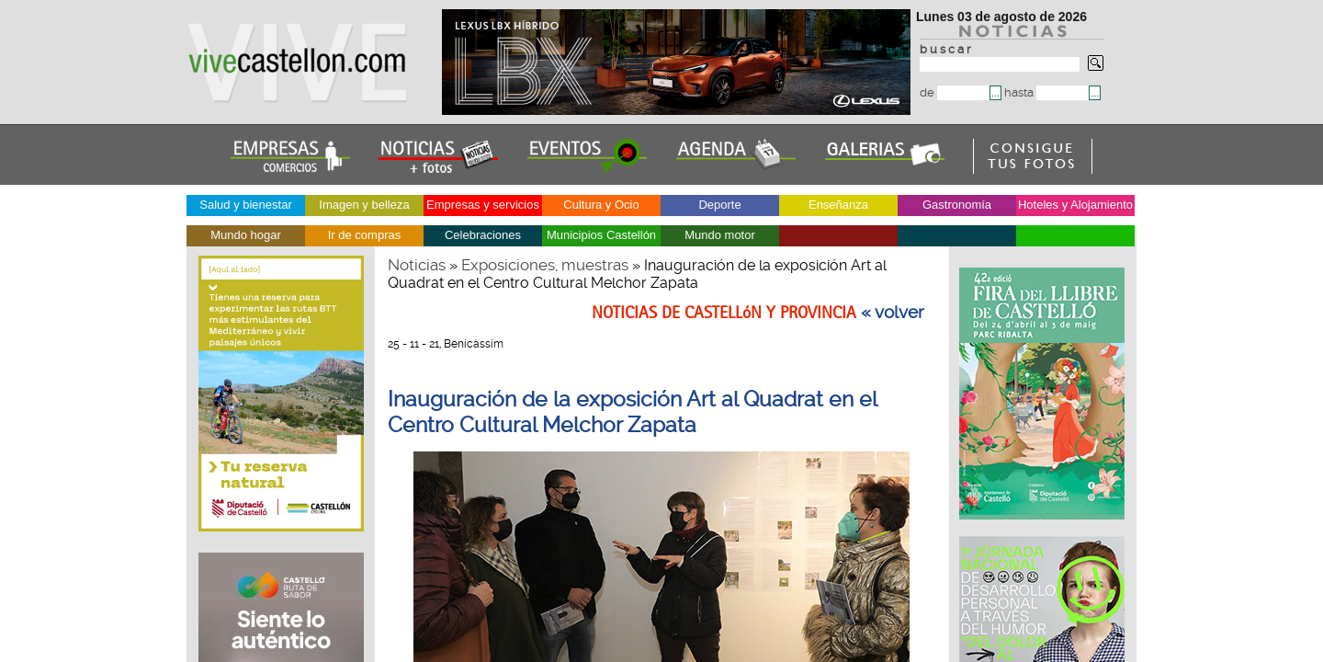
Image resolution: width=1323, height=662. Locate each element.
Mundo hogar (245, 235)
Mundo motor (719, 235)
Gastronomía (956, 204)
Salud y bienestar (245, 204)
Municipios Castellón (601, 235)
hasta (1046, 92)
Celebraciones (483, 235)
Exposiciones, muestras (544, 265)
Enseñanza (838, 204)
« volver (892, 312)
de (954, 92)
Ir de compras (364, 235)
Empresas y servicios (482, 204)
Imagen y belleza (364, 204)
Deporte (719, 204)
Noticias (417, 265)
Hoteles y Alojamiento (1075, 204)
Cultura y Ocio (601, 204)
